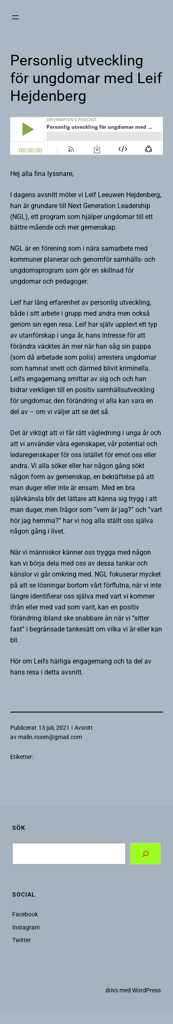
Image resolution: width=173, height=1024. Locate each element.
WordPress (146, 990)
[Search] (145, 854)
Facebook (25, 914)
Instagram (26, 927)
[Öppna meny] (15, 17)
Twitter (21, 940)
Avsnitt (83, 727)
